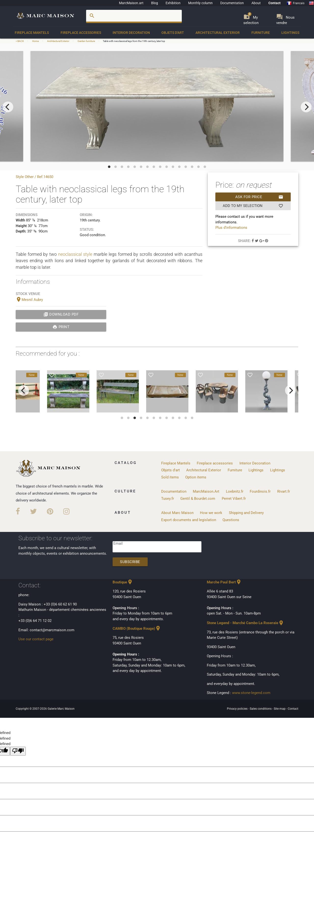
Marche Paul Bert (224, 582)
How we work (211, 513)
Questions (230, 520)
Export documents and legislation (188, 520)
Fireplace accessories (81, 33)
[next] (306, 107)
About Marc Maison (177, 513)
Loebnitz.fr (234, 491)
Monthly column (200, 3)
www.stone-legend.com (251, 693)
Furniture (260, 33)
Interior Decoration (131, 33)
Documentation (232, 3)
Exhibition (173, 3)
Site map (280, 708)
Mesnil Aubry (29, 299)
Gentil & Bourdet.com (197, 498)
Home (35, 41)
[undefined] (18, 751)
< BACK (20, 41)
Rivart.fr (283, 491)
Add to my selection (253, 205)
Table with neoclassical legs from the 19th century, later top (134, 41)
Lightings (290, 33)
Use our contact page (35, 639)
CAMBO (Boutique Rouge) (137, 628)
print (60, 326)
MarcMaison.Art (206, 491)
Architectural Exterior (218, 33)
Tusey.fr (167, 498)
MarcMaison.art (131, 3)
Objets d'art (172, 33)
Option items (195, 477)
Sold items (170, 477)
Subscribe (130, 562)
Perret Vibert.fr (234, 498)
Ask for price (259, 197)
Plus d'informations (231, 227)
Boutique (123, 582)
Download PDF (61, 314)
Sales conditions (261, 708)
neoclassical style (75, 254)
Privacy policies (237, 708)
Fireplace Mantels (32, 33)
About (256, 3)
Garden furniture (86, 41)
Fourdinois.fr (260, 491)
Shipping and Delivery (246, 513)
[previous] (7, 107)
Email (118, 543)
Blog (154, 3)
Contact (274, 3)
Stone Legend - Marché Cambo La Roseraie (245, 623)
